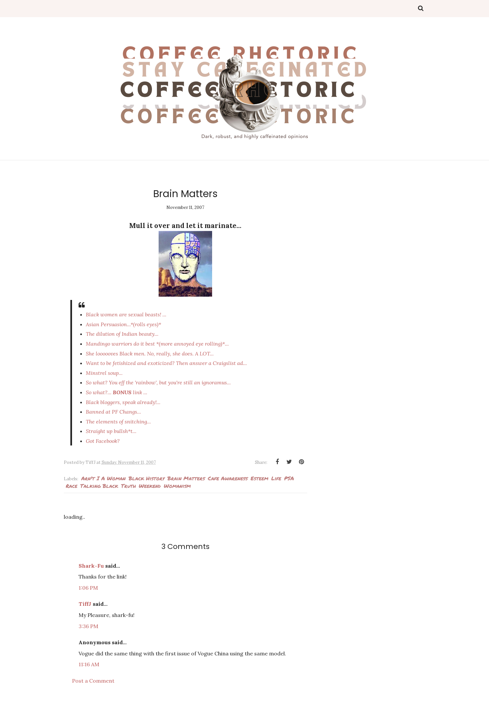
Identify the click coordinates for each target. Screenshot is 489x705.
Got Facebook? (103, 441)
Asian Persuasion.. (123, 324)
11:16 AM (89, 664)
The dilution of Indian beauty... (122, 333)
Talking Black (99, 485)
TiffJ (85, 604)
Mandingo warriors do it (157, 343)
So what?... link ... (116, 392)
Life (276, 478)
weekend (150, 485)
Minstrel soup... (104, 373)
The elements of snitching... (118, 421)
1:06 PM (88, 587)
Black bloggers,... (123, 402)
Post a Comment (93, 680)
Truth (128, 485)
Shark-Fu (91, 565)
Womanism (177, 485)
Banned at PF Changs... (113, 411)
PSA (289, 478)
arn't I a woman (103, 478)
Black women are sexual (126, 314)
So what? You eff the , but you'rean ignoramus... (158, 382)
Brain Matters (186, 478)
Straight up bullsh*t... (111, 431)
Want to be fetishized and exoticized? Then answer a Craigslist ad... (166, 363)
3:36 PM (88, 626)
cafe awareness (228, 478)
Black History (146, 478)
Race (71, 485)
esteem (259, 478)
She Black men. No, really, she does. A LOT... (150, 353)
